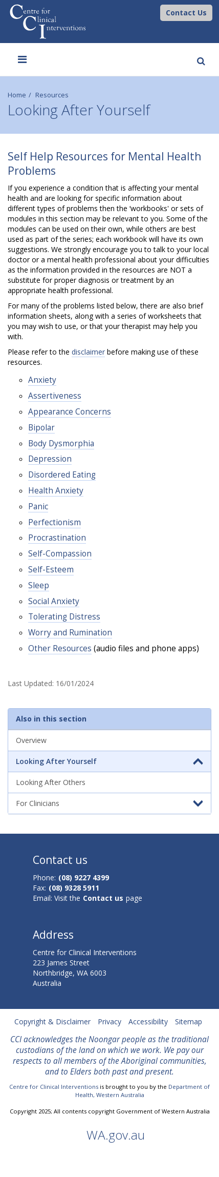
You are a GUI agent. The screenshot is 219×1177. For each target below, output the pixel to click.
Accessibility (148, 1021)
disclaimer (88, 352)
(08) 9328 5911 (74, 888)
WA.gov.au (115, 1134)
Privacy (109, 1021)
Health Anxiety (55, 490)
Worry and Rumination (70, 632)
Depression (50, 458)
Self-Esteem (51, 569)
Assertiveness (54, 395)
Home (17, 95)
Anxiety (42, 380)
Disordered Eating (62, 474)
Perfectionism (54, 522)
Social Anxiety (53, 601)
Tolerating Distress (64, 616)
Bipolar (41, 427)
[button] (186, 13)
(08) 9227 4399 (83, 877)
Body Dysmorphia (61, 443)
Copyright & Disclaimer (52, 1021)
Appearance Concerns (69, 411)
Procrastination (57, 537)
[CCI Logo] (157, 12)
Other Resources (60, 648)
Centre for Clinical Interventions (53, 1086)
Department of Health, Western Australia (142, 1091)
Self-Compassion (60, 553)
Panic (38, 506)
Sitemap (188, 1021)
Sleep (38, 585)
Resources (52, 95)
